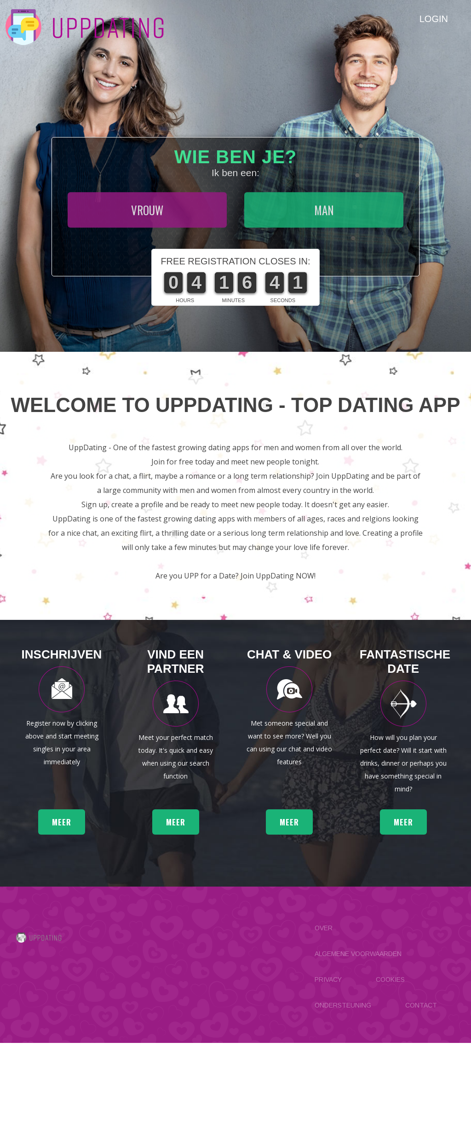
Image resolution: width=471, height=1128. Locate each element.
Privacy (328, 1064)
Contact (421, 1090)
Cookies (390, 1064)
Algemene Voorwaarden (358, 1038)
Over (324, 1013)
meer (61, 907)
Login (433, 19)
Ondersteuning (343, 1090)
